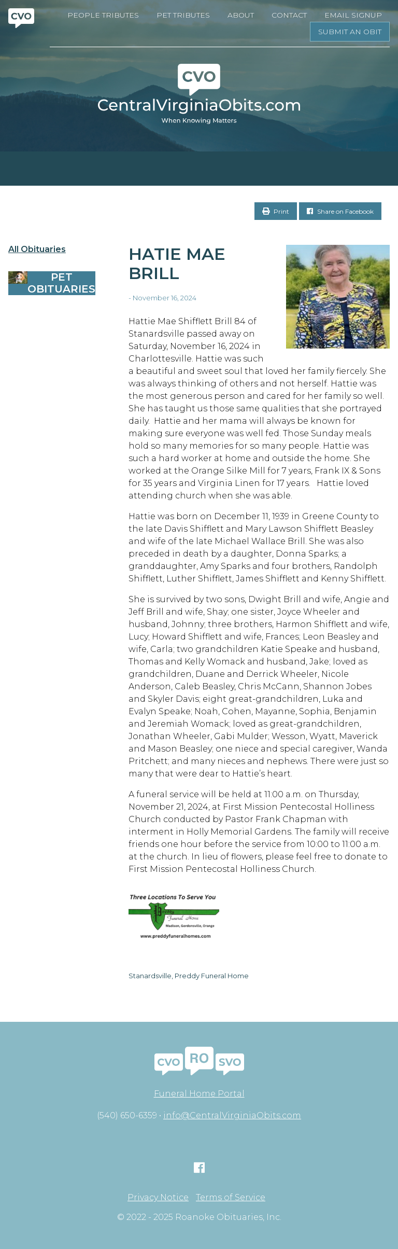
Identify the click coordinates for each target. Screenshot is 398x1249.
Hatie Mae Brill (177, 263)
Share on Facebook (340, 211)
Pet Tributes (183, 15)
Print (275, 211)
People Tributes (103, 15)
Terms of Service (230, 1197)
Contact (289, 15)
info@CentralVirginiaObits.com (232, 1115)
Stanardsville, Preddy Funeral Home (189, 976)
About (241, 15)
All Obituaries (37, 249)
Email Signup (353, 15)
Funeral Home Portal (199, 1094)
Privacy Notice (158, 1197)
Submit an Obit (349, 31)
